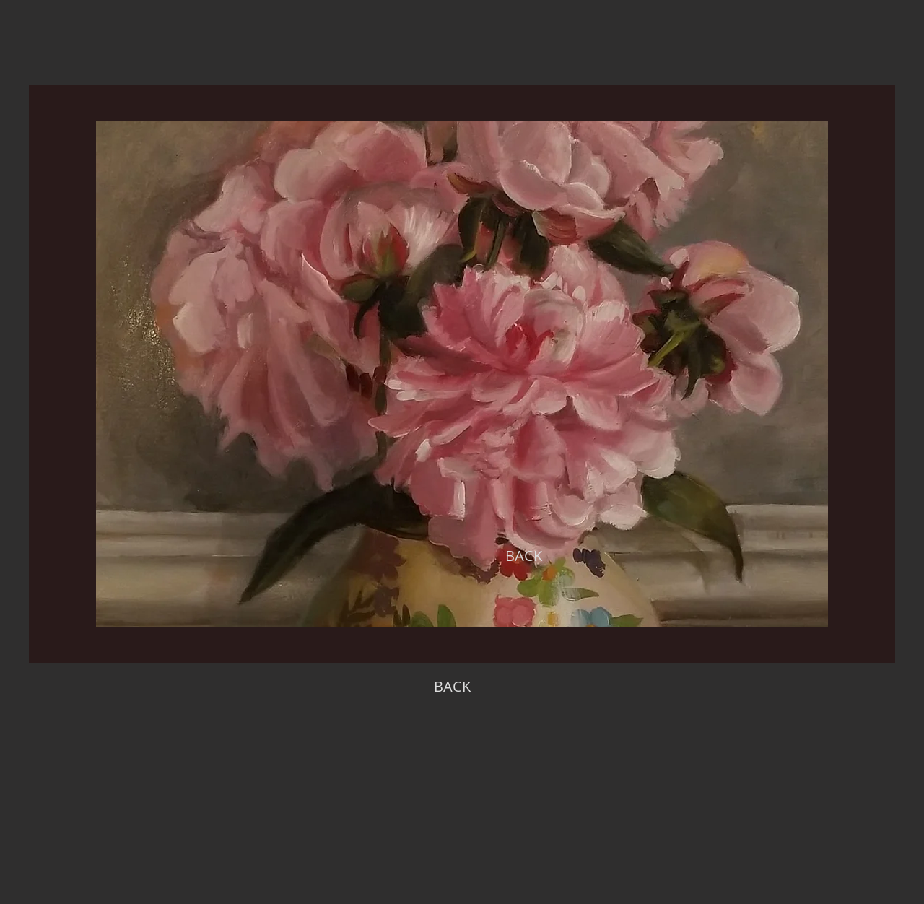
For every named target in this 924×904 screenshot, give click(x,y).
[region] (462, 374)
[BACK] (523, 556)
